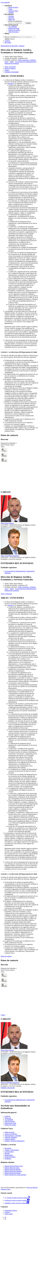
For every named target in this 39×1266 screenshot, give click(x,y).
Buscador (11, 18)
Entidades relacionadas (8, 1088)
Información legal (13, 28)
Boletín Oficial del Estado (13, 1173)
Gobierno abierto (10, 1139)
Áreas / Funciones (6, 594)
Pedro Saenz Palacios (16, 56)
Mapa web (11, 19)
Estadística (8, 1158)
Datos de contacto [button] (10, 68)
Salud (11, 62)
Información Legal (10, 1123)
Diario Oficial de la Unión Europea (15, 1174)
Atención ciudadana (11, 1137)
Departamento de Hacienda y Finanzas (12, 46)
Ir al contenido (5, 2)
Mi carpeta (8, 42)
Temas (10, 9)
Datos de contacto (6, 956)
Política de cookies (14, 30)
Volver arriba (9, 1214)
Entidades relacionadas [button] (12, 72)
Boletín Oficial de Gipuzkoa (13, 1171)
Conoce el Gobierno (11, 1134)
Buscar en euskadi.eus (15, 21)
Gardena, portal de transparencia (14, 1141)
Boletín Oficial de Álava (12, 1168)
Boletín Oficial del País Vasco (14, 1166)
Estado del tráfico (10, 1157)
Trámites (11, 12)
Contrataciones (9, 1151)
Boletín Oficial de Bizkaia (13, 1169)
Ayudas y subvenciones (12, 1150)
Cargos (3, 1015)
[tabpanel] (19, 253)
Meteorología (9, 1155)
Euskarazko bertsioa (11, 1210)
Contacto (11, 16)
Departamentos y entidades (13, 1135)
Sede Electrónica (13, 32)
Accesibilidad (12, 26)
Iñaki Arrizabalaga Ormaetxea (10, 555)
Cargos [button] (7, 70)
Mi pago (7, 1153)
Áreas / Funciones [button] (10, 66)
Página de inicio (13, 7)
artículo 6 (11, 83)
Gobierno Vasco (13, 11)
